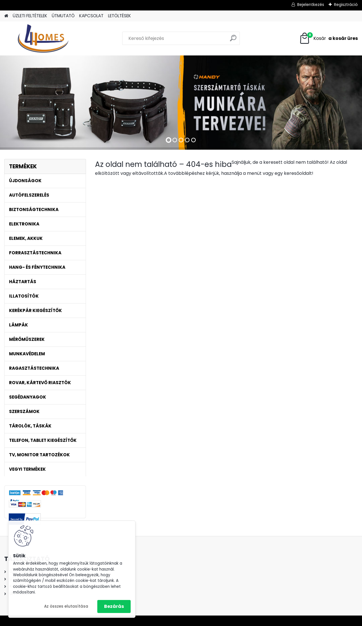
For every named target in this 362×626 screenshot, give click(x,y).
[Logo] (43, 38)
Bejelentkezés (310, 4)
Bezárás (114, 606)
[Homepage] (6, 15)
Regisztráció (346, 4)
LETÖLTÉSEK (119, 16)
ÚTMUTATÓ (63, 16)
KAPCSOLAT (91, 16)
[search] (233, 40)
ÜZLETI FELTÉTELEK (30, 16)
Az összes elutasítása (66, 606)
